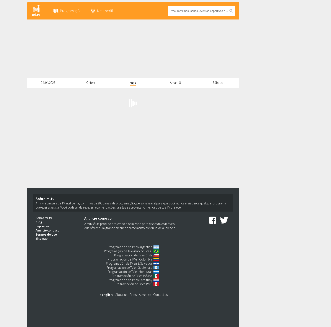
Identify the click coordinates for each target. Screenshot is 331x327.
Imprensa (42, 226)
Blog (39, 222)
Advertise (145, 295)
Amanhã (175, 83)
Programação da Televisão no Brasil (128, 251)
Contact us (160, 295)
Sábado (218, 83)
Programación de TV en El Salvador (129, 263)
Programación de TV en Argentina (130, 247)
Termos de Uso (46, 234)
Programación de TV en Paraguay (130, 280)
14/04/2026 (48, 83)
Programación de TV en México (132, 276)
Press (133, 295)
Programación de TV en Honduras (130, 272)
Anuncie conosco (47, 230)
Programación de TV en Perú (133, 284)
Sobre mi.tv (44, 218)
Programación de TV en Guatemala (129, 267)
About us (121, 295)
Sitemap (41, 238)
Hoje (133, 83)
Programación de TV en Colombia (130, 259)
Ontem (90, 83)
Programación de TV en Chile (133, 255)
